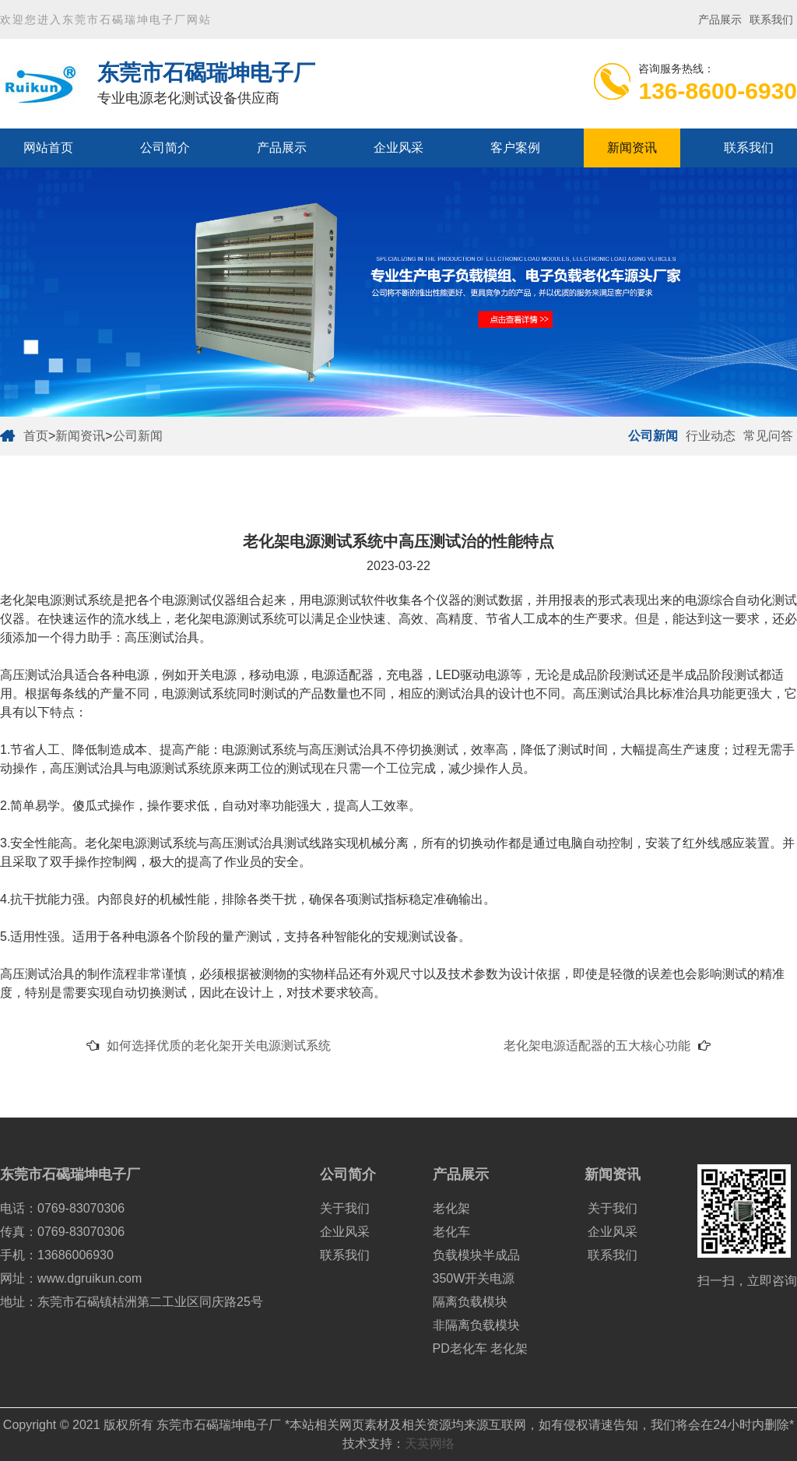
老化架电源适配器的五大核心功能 (597, 1045)
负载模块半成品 (476, 1255)
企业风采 (398, 147)
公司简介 (165, 147)
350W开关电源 (474, 1278)
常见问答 (768, 435)
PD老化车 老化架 (480, 1348)
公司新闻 (138, 435)
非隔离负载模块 (476, 1325)
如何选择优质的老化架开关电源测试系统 (219, 1045)
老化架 (451, 1208)
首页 (35, 435)
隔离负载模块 (470, 1301)
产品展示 (720, 19)
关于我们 (345, 1208)
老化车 (451, 1231)
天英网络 (430, 1443)
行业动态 (711, 435)
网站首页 (48, 147)
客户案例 (515, 147)
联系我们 (771, 19)
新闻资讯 (632, 147)
